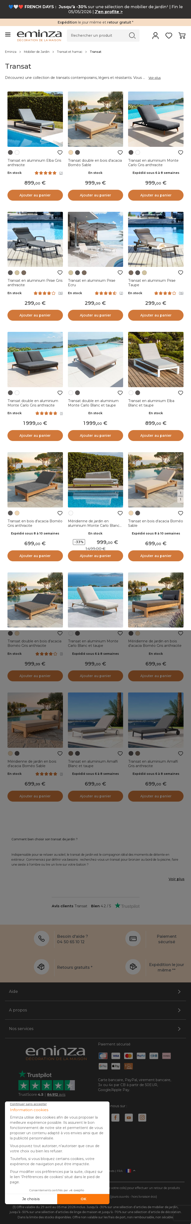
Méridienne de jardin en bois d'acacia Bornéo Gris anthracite (155, 643)
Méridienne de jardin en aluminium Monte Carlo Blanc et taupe (93, 525)
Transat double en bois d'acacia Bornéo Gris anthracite (34, 643)
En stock (14, 172)
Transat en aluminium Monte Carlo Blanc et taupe (93, 643)
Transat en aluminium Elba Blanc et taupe (151, 403)
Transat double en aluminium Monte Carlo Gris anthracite (32, 403)
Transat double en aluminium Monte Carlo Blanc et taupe (93, 403)
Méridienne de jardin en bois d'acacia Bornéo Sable (31, 763)
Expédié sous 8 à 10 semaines (35, 533)
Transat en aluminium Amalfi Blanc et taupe (93, 763)
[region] (95, 51)
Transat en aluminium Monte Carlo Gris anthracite (153, 162)
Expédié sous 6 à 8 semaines (156, 172)
